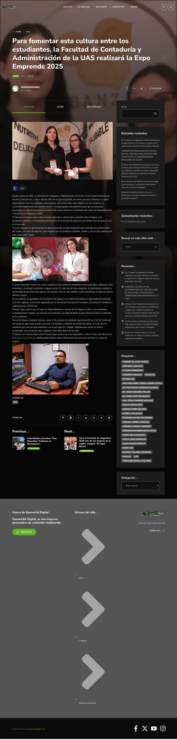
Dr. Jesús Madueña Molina (136, 392)
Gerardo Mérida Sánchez (136, 422)
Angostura (87, 451)
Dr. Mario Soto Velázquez (136, 396)
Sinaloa (127, 456)
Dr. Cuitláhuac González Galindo (140, 387)
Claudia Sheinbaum (133, 370)
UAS (16, 76)
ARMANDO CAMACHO (133, 366)
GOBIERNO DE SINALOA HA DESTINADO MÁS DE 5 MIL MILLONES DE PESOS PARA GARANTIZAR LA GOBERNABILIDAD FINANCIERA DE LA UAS (142, 293)
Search (128, 247)
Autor (60, 107)
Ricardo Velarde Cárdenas (137, 452)
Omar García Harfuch (134, 443)
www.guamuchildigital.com (34, 729)
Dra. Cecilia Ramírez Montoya (138, 400)
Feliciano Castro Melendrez (137, 417)
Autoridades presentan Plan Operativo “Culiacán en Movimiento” (42, 441)
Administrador (30, 87)
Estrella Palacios (132, 413)
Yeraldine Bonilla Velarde (137, 461)
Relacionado (94, 107)
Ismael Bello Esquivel (134, 435)
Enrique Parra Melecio (134, 409)
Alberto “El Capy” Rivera (135, 362)
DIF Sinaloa (128, 379)
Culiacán (150, 374)
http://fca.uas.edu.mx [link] (26, 338)
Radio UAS (128, 448)
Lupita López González (134, 439)
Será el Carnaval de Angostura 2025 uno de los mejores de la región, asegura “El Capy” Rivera (95, 442)
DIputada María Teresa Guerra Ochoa (142, 383)
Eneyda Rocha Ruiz (132, 405)
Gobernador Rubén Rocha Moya (139, 430)
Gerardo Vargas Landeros (137, 426)
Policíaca (34, 448)
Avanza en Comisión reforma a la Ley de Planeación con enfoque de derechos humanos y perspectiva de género (139, 195)
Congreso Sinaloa (132, 374)
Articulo (29, 107)
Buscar (124, 107)
